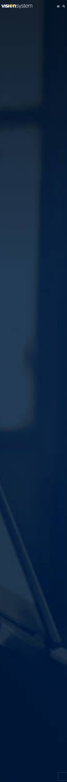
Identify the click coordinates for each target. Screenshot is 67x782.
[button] (58, 6)
